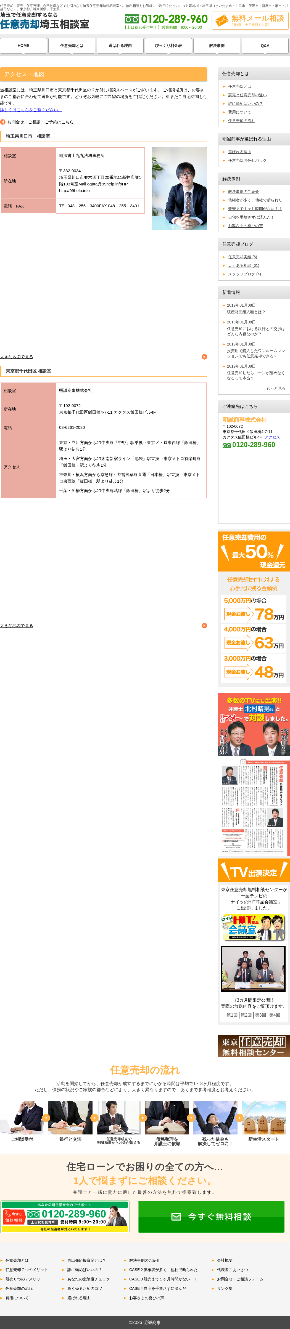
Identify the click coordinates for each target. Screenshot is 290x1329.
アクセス (272, 437)
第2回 (246, 1015)
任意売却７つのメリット (27, 1269)
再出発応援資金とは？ (86, 1260)
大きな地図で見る (16, 356)
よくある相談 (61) (243, 265)
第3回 (260, 1015)
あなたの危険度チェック (88, 1279)
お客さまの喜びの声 (245, 226)
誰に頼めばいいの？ (245, 103)
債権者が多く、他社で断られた (255, 200)
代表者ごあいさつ (232, 1269)
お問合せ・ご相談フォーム (240, 1279)
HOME (23, 45)
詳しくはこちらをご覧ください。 (31, 109)
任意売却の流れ (241, 120)
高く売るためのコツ (84, 1288)
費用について (239, 112)
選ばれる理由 (120, 45)
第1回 (232, 1015)
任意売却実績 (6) (242, 257)
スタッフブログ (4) (244, 274)
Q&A (265, 45)
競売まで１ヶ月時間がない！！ (255, 208)
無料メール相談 (257, 20)
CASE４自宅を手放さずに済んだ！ (159, 1288)
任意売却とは (71, 45)
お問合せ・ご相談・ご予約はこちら (40, 121)
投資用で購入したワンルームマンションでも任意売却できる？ (256, 350)
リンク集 (225, 1288)
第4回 (274, 1015)
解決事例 (217, 45)
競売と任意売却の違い (247, 95)
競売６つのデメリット (25, 1279)
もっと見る (276, 388)
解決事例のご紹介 (243, 191)
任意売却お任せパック (247, 160)
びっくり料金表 (168, 45)
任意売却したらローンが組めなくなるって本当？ (256, 372)
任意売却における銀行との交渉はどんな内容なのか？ (256, 328)
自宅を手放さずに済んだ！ (251, 217)
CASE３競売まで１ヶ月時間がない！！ (163, 1279)
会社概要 (225, 1260)
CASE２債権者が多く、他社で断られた (163, 1269)
